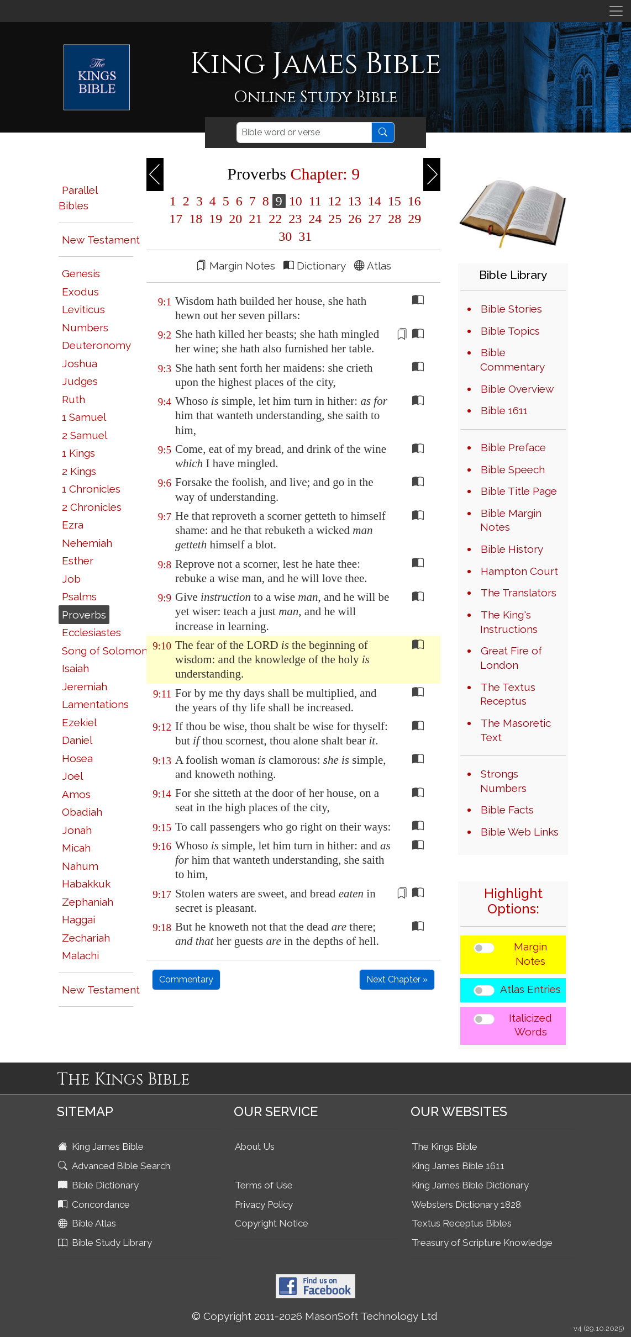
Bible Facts (507, 810)
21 (255, 219)
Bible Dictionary (99, 1185)
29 (412, 219)
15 (394, 201)
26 (355, 219)
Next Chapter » (397, 979)
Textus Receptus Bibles (462, 1223)
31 (303, 236)
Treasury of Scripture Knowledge (482, 1242)
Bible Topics (510, 331)
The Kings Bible (444, 1146)
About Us (255, 1146)
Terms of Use (264, 1185)
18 (196, 219)
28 (394, 219)
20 (235, 219)
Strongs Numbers (503, 781)
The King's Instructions (509, 622)
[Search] (304, 132)
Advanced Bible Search (115, 1165)
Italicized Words (530, 1025)
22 (275, 219)
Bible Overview (517, 389)
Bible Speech (513, 469)
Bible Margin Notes (510, 520)
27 (375, 219)
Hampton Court (519, 571)
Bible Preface (513, 447)
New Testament (101, 240)
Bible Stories (511, 309)
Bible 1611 (504, 410)
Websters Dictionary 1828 (466, 1204)
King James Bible (102, 1146)
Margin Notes (530, 953)
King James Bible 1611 (458, 1165)
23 (295, 219)
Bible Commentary (512, 359)
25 (335, 219)
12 (335, 201)
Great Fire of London (511, 657)
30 (285, 236)
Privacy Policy (264, 1204)
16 (412, 201)
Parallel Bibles (78, 198)
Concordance (95, 1204)
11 (315, 201)
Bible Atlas (88, 1223)
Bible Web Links (520, 832)
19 (215, 219)
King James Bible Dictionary (470, 1185)
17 (176, 219)
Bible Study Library (106, 1242)
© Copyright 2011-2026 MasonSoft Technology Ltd (315, 1316)
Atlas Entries (530, 989)
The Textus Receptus (507, 694)
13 (355, 201)
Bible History (512, 549)
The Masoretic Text (515, 730)
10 (296, 201)
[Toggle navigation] (616, 11)
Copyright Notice (271, 1223)
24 (315, 219)
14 (375, 201)
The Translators (518, 592)
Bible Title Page (519, 491)
